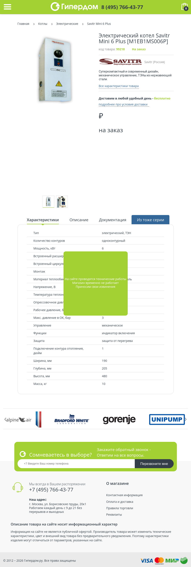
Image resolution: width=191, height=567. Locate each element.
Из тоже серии (150, 219)
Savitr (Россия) (132, 62)
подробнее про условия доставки (123, 104)
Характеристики (43, 219)
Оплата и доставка (119, 502)
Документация (112, 219)
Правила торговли (119, 508)
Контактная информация (124, 495)
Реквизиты (114, 515)
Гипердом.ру (33, 560)
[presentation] (5, 418)
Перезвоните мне (154, 464)
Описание (79, 219)
